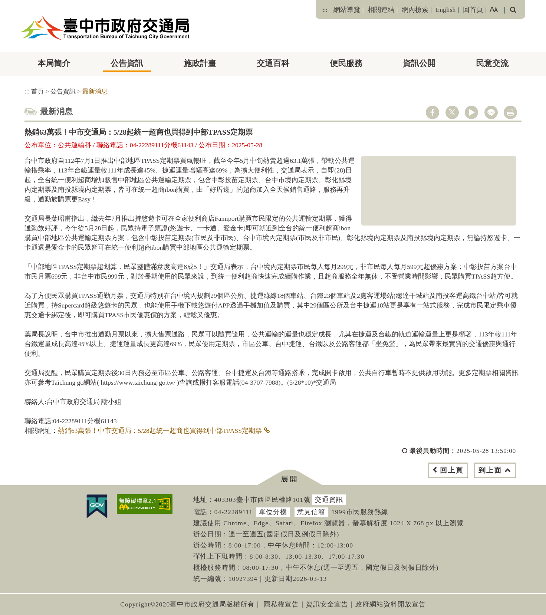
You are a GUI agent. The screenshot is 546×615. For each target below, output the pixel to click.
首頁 (37, 91)
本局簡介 (53, 63)
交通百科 (273, 63)
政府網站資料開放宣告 (390, 604)
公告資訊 (127, 63)
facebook (432, 112)
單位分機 (273, 512)
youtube (471, 112)
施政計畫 (200, 63)
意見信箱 (311, 512)
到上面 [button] (490, 470)
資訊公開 (419, 63)
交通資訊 (329, 499)
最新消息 (95, 91)
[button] (289, 478)
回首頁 (473, 9)
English (446, 9)
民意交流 (492, 63)
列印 (510, 112)
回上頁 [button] (451, 470)
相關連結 (381, 9)
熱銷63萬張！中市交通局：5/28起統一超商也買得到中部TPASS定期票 (160, 430)
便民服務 (346, 63)
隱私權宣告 (281, 604)
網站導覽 (346, 9)
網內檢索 (415, 9)
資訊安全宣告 (327, 604)
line (491, 112)
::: (325, 10)
